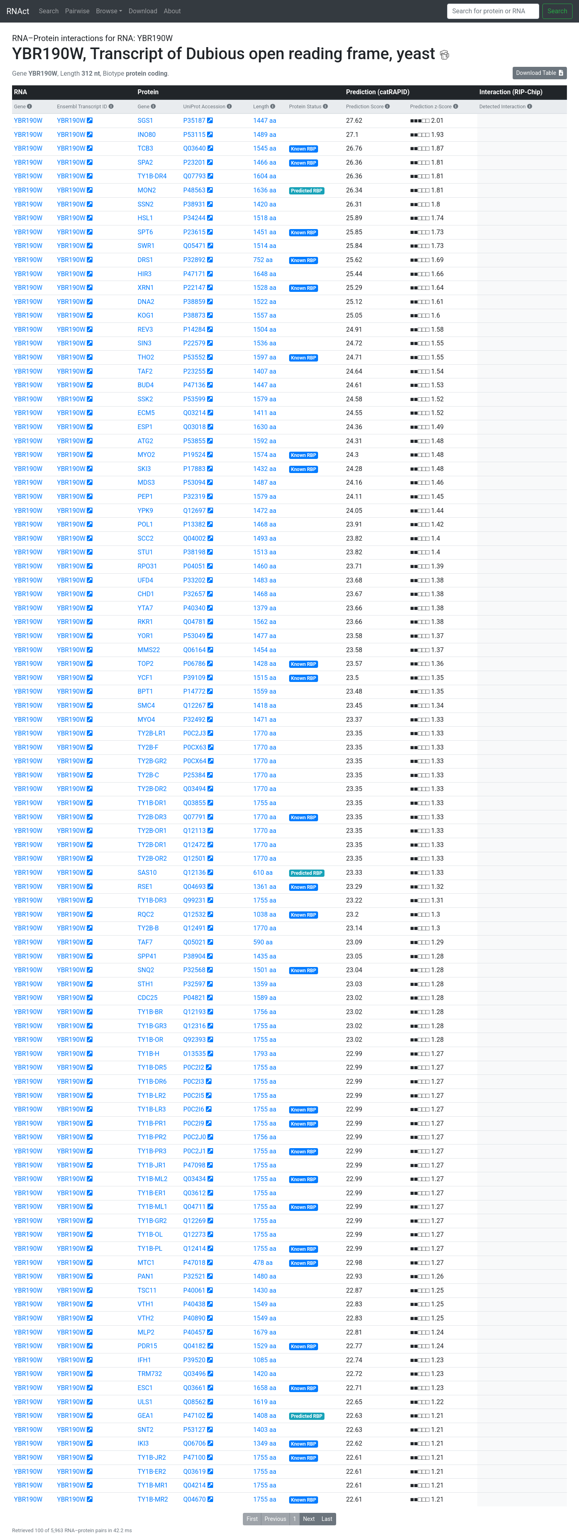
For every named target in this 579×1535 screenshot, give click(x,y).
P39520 (194, 1360)
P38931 (194, 204)
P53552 (194, 357)
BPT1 (145, 691)
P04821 (194, 998)
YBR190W (28, 120)
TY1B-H (148, 1054)
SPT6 (145, 232)
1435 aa (264, 956)
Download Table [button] (539, 73)
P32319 (194, 496)
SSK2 (145, 399)
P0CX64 (195, 761)
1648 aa (264, 274)
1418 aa (264, 705)
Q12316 (194, 1026)
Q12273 (194, 1234)
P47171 (194, 274)
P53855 (194, 441)
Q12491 (194, 928)
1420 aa (264, 204)
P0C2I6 (193, 1109)
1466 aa (264, 162)
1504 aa (264, 329)
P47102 (194, 1415)
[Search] (493, 11)
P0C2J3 (194, 733)
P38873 (194, 315)
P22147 (194, 287)
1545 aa (264, 148)
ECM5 (146, 413)
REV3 (145, 329)
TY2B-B (148, 928)
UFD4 (145, 580)
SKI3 (144, 469)
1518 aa (264, 218)
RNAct (17, 11)
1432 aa (264, 469)
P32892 (194, 260)
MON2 (147, 190)
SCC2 (145, 538)
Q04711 (194, 1207)
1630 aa (264, 427)
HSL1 (145, 218)
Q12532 (194, 914)
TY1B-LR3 (152, 1109)
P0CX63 (195, 747)
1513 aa (264, 552)
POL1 (145, 524)
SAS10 (147, 872)
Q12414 (194, 1248)
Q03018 (194, 427)
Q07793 (194, 176)
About (172, 11)
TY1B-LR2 (152, 1095)
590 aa (263, 942)
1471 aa (264, 719)
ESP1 (145, 427)
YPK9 (145, 510)
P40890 (194, 1318)
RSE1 (145, 886)
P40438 (194, 1304)
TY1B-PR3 (152, 1151)
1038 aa (264, 914)
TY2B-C (148, 775)
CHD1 (146, 594)
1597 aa (264, 357)
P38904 (194, 956)
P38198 (194, 552)
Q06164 (194, 650)
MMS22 (149, 650)
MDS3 (146, 482)
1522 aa (264, 302)
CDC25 (147, 998)
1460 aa (264, 566)
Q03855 (194, 803)
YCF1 (145, 678)
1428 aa (264, 663)
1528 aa (264, 287)
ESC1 (145, 1388)
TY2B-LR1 (152, 733)
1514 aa (264, 246)
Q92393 (194, 1039)
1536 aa (264, 343)
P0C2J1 (194, 1151)
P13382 (194, 524)
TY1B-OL (150, 1234)
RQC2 (146, 914)
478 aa (263, 1262)
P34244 (194, 218)
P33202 (194, 580)
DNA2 (146, 302)
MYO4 (146, 719)
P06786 (194, 663)
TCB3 (145, 148)
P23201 (194, 162)
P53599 (194, 399)
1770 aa (264, 733)
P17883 (194, 469)
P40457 (194, 1332)
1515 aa (264, 678)
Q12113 (194, 831)
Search (49, 11)
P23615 (194, 232)
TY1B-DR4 (152, 176)
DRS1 (145, 260)
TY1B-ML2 (152, 1179)
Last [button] (327, 1519)
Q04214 (194, 1485)
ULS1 (145, 1402)
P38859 (194, 302)
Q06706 (194, 1443)
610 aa (263, 872)
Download (143, 11)
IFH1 (144, 1360)
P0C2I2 (193, 1067)
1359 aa (264, 984)
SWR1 (146, 246)
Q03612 (194, 1193)
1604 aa (264, 176)
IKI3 (143, 1443)
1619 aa (264, 1402)
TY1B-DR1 (152, 803)
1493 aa (264, 538)
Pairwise (77, 11)
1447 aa (264, 120)
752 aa (263, 260)
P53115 (194, 134)
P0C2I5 (193, 1095)
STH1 (145, 984)
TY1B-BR (150, 1012)
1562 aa (264, 622)
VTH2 (146, 1318)
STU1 (145, 552)
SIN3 (144, 343)
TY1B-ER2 (152, 1471)
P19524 (194, 455)
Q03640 (194, 148)
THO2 (146, 357)
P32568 (194, 970)
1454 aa (264, 650)
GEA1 (145, 1415)
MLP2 (146, 1332)
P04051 (194, 566)
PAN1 (146, 1276)
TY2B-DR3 (152, 817)
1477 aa (264, 636)
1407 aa (264, 371)
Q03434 (194, 1179)
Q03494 (194, 789)
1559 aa (264, 691)
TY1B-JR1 (152, 1165)
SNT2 (145, 1430)
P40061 (194, 1290)
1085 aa (264, 1360)
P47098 (194, 1165)
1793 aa (264, 1054)
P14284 (194, 329)
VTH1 (146, 1304)
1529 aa (264, 1346)
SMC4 (146, 705)
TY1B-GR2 (152, 1221)
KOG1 (146, 315)
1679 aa (264, 1332)
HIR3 (145, 274)
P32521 (194, 1276)
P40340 (194, 608)
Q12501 (194, 858)
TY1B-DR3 (152, 900)
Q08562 (194, 1402)
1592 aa (264, 441)
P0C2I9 (193, 1123)
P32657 (194, 594)
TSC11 (147, 1290)
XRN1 (146, 287)
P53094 (194, 482)
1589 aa (264, 998)
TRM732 (150, 1374)
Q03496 (194, 1374)
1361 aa (264, 886)
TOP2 (145, 663)
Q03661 (194, 1388)
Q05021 (194, 942)
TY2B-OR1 (152, 831)
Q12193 (194, 1012)
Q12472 (194, 845)
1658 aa (264, 1388)
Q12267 (194, 705)
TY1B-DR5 (152, 1067)
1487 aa (264, 482)
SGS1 (145, 120)
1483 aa (264, 580)
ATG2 (145, 441)
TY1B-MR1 (153, 1485)
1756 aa (264, 1012)
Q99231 (194, 900)
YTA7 (145, 608)
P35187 (194, 120)
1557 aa (264, 315)
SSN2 (145, 204)
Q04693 (194, 886)
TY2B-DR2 (152, 789)
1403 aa (264, 1430)
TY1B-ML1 (152, 1207)
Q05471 (194, 246)
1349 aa (264, 1443)
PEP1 (145, 496)
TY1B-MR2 (153, 1499)
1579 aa (264, 399)
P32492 (194, 719)
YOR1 (145, 636)
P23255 (194, 371)
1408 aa (264, 1415)
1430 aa (264, 1290)
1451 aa (264, 232)
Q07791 (194, 817)
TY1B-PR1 (152, 1123)
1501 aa (264, 970)
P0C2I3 (193, 1081)
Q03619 (194, 1471)
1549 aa (264, 1304)
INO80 (147, 134)
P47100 (194, 1457)
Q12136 (194, 872)
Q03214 (194, 413)
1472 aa (264, 510)
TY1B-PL (150, 1248)
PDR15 (147, 1346)
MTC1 (146, 1262)
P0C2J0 (194, 1137)
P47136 (194, 385)
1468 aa (264, 524)
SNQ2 (146, 970)
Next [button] (309, 1519)
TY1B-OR (150, 1039)
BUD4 (146, 385)
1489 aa (264, 134)
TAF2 (145, 371)
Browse (106, 11)
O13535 (194, 1054)
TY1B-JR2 (152, 1457)
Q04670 (194, 1499)
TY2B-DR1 (152, 845)
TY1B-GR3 (152, 1026)
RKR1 (145, 622)
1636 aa (264, 190)
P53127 (194, 1430)
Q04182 (194, 1346)
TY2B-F (148, 747)
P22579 (194, 343)
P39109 (194, 678)
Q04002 (194, 538)
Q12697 (194, 510)
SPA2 (145, 162)
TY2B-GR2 (152, 761)
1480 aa (264, 1276)
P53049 (194, 636)
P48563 (194, 190)
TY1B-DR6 (152, 1081)
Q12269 (194, 1221)
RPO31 (147, 566)
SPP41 (147, 956)
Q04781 (194, 622)
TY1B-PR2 (152, 1137)
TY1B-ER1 (152, 1193)
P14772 (194, 691)
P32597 (194, 984)
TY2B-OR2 (152, 858)
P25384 (194, 775)
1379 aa (264, 608)
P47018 (194, 1262)
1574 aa (264, 455)
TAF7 (145, 942)
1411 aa (264, 413)
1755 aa (264, 803)
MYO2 (146, 455)
